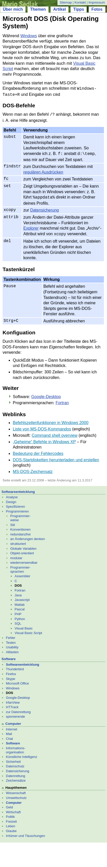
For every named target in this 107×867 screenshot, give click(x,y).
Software (9, 656)
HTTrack (12, 704)
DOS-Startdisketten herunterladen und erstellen (56, 457)
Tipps (78, 9)
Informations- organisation (15, 747)
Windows (28, 36)
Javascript (22, 597)
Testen (11, 639)
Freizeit (11, 818)
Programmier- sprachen (20, 566)
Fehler (10, 635)
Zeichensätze (16, 777)
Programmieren (17, 508)
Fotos (97, 9)
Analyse (12, 494)
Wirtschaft (13, 809)
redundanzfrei (20, 531)
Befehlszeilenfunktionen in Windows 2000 (50, 419)
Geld (9, 804)
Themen (38, 9)
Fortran (62, 400)
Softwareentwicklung (18, 489)
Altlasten (12, 649)
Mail (9, 731)
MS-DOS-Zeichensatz (33, 468)
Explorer (31, 226)
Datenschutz (15, 763)
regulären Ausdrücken (43, 170)
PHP (18, 611)
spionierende (15, 713)
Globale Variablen (23, 545)
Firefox (11, 671)
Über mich (13, 9)
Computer (13, 720)
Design (11, 499)
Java (18, 592)
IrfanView (13, 699)
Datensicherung (44, 207)
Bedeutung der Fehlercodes (38, 450)
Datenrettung (15, 773)
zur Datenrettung (18, 709)
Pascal (20, 606)
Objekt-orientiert (22, 550)
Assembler (22, 573)
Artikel (59, 9)
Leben (10, 823)
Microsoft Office (17, 680)
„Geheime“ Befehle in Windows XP (44, 439)
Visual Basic (24, 625)
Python (20, 616)
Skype (10, 676)
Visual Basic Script (28, 630)
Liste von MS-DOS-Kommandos (42, 426)
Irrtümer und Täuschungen (25, 833)
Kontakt (80, 2)
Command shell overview (55, 432)
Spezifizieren (15, 503)
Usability (12, 644)
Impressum (97, 2)
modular (16, 555)
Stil (12, 522)
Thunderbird (15, 666)
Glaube (11, 828)
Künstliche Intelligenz (21, 754)
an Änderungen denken (27, 536)
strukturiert (18, 541)
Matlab (20, 601)
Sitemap (66, 2)
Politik (10, 814)
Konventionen (20, 526)
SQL (18, 620)
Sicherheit (13, 758)
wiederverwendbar (23, 559)
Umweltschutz (16, 795)
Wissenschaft (16, 790)
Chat (9, 736)
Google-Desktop (46, 393)
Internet (11, 726)
